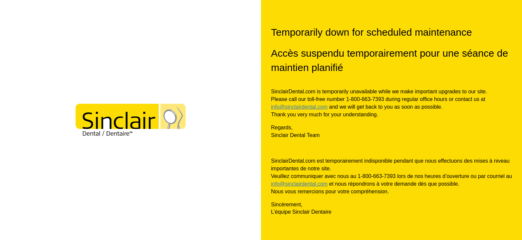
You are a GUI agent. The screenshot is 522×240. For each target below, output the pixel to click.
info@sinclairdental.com (299, 107)
